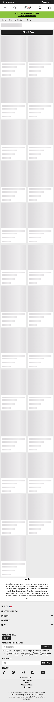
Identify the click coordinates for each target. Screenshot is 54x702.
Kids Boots (27, 687)
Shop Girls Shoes (27, 685)
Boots (27, 682)
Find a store (7, 659)
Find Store (46, 663)
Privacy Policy (28, 653)
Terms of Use (18, 653)
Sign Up (6, 638)
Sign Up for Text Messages (12, 643)
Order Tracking (8, 2)
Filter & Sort (27, 32)
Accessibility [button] (46, 2)
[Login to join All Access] (27, 13)
